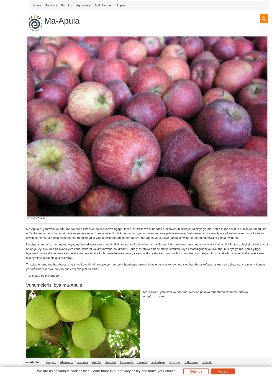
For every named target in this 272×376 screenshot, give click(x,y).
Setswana (191, 362)
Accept (223, 371)
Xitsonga (174, 362)
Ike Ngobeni (53, 275)
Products (51, 5)
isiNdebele (158, 362)
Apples (121, 5)
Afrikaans (66, 362)
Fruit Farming (104, 5)
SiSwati (207, 362)
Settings (196, 371)
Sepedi (142, 362)
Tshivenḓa (126, 362)
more (160, 296)
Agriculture (83, 5)
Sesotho (110, 362)
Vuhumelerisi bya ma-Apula (54, 285)
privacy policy (130, 371)
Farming (66, 5)
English (51, 362)
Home (37, 5)
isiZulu (96, 362)
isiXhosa (82, 362)
